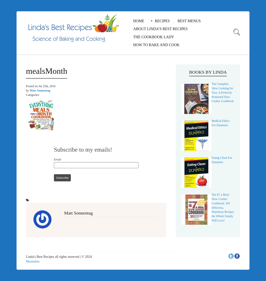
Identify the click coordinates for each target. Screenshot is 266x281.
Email (57, 159)
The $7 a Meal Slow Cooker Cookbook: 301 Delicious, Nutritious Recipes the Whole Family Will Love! (223, 207)
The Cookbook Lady (153, 37)
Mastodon (32, 261)
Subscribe (62, 177)
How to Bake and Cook (156, 45)
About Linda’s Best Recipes (160, 29)
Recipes (162, 21)
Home (138, 21)
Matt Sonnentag (40, 90)
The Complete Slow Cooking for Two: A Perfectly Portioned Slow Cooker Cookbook (223, 92)
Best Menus (189, 21)
